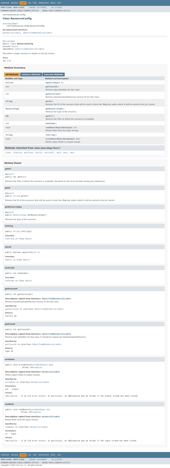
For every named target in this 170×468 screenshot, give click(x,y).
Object (15, 46)
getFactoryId (52, 94)
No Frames (42, 7)
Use (29, 3)
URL (7, 116)
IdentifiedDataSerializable (37, 33)
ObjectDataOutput (66, 139)
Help (59, 3)
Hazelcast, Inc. (21, 465)
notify (38, 153)
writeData (51, 139)
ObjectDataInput (64, 127)
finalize (17, 153)
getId (48, 101)
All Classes (57, 7)
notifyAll (49, 153)
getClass (28, 153)
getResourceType (54, 109)
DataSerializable (12, 33)
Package (14, 3)
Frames (32, 7)
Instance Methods (31, 74)
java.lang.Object (10, 24)
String (9, 101)
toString (50, 135)
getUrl (49, 116)
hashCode (50, 123)
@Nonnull (9, 174)
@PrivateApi (9, 41)
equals (49, 83)
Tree (35, 3)
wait (59, 153)
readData (50, 127)
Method (35, 11)
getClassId (51, 87)
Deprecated (43, 3)
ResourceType (12, 109)
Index (53, 3)
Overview (5, 3)
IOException (36, 367)
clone (8, 153)
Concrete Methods (53, 74)
